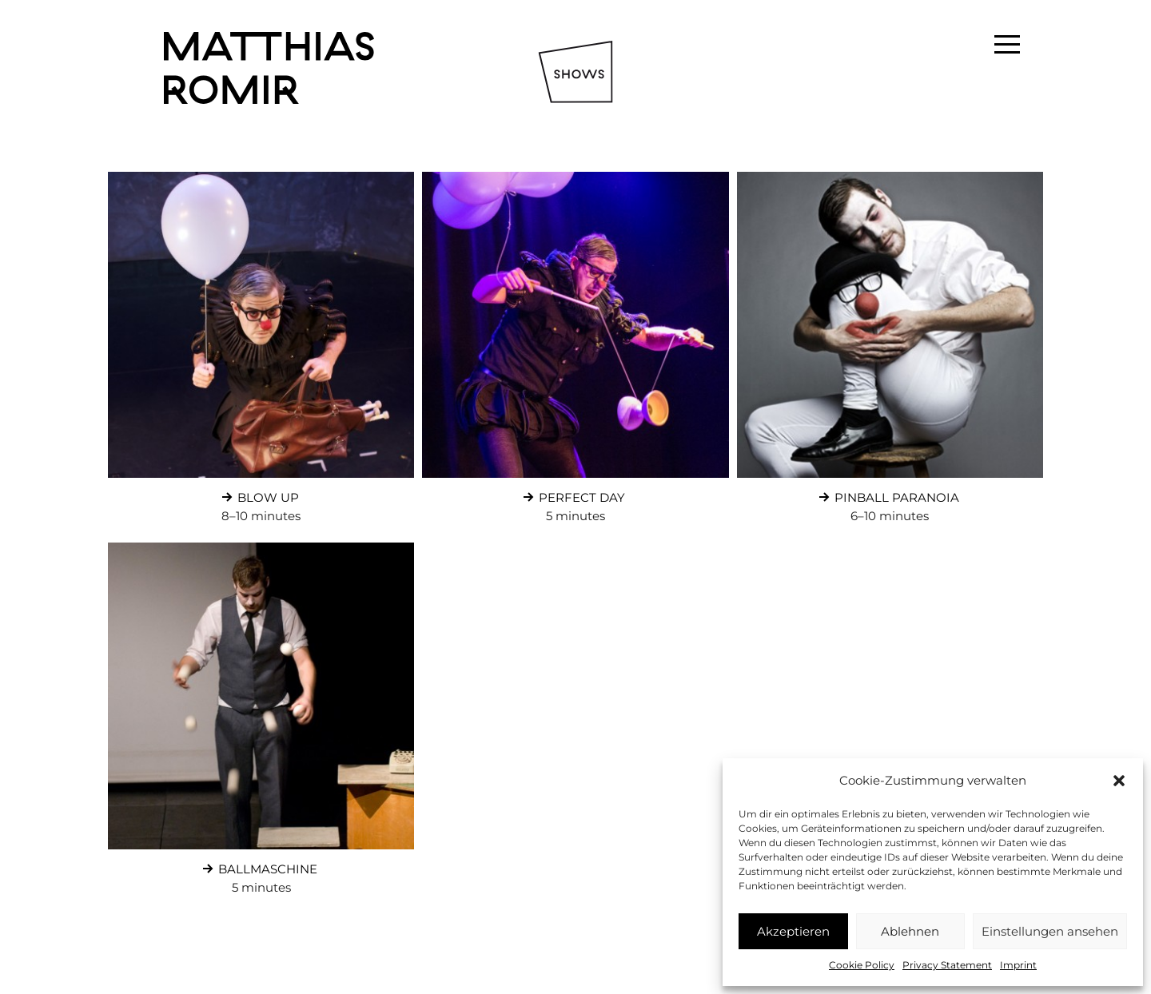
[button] (1119, 781)
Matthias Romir (269, 68)
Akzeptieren (793, 931)
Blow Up (258, 494)
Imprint (1018, 965)
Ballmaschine (258, 865)
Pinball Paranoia (887, 494)
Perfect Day (572, 494)
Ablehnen (910, 931)
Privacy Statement (947, 965)
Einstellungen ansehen (1050, 931)
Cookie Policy (861, 965)
